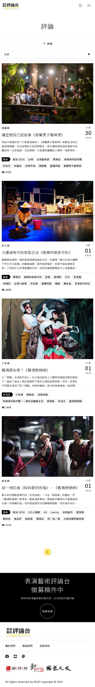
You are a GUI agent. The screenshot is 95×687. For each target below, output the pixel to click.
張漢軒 (57, 277)
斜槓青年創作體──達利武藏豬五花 (23, 401)
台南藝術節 (43, 159)
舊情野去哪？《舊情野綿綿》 (26, 370)
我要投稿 (47, 611)
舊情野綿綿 (75, 401)
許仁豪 (6, 245)
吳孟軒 (18, 518)
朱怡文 (7, 166)
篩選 (47, 43)
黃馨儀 (6, 127)
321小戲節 (34, 512)
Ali (45, 512)
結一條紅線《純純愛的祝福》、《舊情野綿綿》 (41, 487)
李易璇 (77, 277)
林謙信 (18, 166)
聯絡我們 (28, 646)
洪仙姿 (34, 283)
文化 (67, 277)
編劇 (57, 283)
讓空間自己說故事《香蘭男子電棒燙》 (33, 134)
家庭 (47, 277)
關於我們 (10, 646)
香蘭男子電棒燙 (72, 166)
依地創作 (68, 512)
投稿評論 (43, 394)
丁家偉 (6, 363)
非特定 (7, 394)
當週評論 (55, 166)
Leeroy (55, 512)
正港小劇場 (20, 283)
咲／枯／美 (54, 518)
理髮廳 (42, 166)
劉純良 (7, 518)
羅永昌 (67, 283)
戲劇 (5, 159)
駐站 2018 (19, 512)
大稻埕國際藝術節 (74, 518)
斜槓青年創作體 (73, 159)
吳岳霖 (6, 480)
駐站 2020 (19, 159)
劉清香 (80, 512)
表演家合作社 (82, 283)
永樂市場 (30, 166)
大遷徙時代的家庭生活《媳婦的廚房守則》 (37, 252)
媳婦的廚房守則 (33, 277)
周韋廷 (57, 159)
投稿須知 (45, 646)
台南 (30, 159)
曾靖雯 (50, 401)
